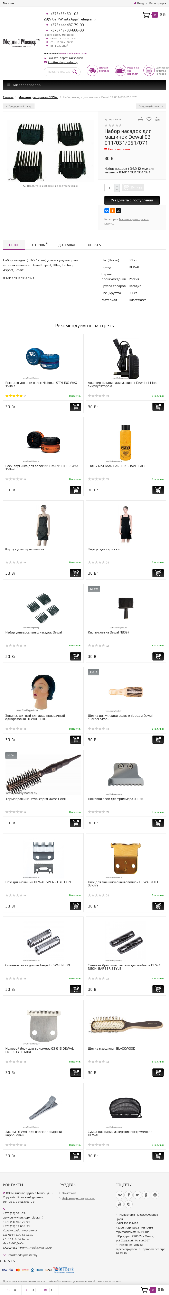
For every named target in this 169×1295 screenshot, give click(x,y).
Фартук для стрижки (104, 549)
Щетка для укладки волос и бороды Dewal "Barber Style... (120, 717)
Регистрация (157, 3)
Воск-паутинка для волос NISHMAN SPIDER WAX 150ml (42, 467)
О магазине (69, 1193)
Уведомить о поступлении (132, 200)
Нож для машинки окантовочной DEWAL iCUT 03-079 (123, 883)
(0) (98, 396)
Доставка (66, 245)
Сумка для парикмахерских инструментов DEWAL (120, 1133)
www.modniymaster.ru (73, 53)
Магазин (8, 3)
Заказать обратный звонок (65, 58)
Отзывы (39, 244)
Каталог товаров (24, 85)
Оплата (94, 245)
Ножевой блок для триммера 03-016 (116, 799)
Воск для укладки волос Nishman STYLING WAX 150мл (41, 384)
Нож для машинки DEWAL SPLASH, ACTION (38, 882)
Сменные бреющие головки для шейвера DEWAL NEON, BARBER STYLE (125, 966)
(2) (16, 396)
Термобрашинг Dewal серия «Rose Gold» (35, 799)
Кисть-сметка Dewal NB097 (108, 632)
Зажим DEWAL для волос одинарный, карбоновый (34, 1133)
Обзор (14, 245)
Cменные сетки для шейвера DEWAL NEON (37, 965)
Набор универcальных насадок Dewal (33, 632)
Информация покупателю (78, 1198)
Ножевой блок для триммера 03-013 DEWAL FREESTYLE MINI (39, 1050)
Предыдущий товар (18, 106)
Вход (139, 3)
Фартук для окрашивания (24, 549)
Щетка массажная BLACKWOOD (111, 1048)
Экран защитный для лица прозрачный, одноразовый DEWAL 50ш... (35, 717)
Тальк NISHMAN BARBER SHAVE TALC (117, 466)
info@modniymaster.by (62, 62)
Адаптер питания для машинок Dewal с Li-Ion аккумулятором (122, 384)
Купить (136, 187)
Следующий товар (151, 106)
